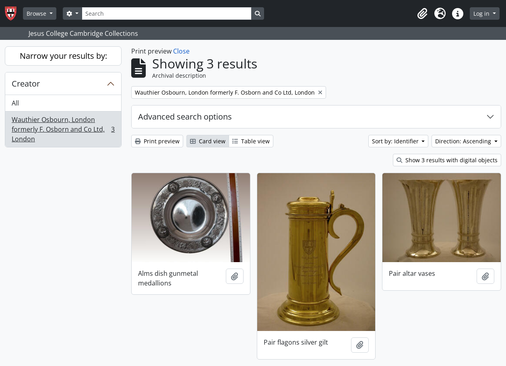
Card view (207, 141)
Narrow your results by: (63, 55)
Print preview (157, 141)
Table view (251, 141)
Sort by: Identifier (396, 141)
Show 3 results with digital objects (447, 160)
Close (181, 51)
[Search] (167, 13)
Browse (37, 13)
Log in (482, 13)
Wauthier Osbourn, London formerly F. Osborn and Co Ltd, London (63, 129)
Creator (26, 83)
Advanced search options (185, 116)
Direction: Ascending (464, 141)
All (15, 103)
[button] (422, 14)
